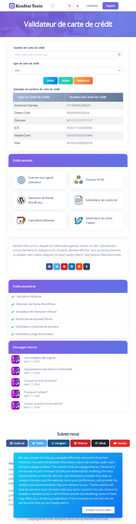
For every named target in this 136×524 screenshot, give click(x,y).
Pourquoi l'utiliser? (36, 392)
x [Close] (120, 455)
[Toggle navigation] (52, 6)
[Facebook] (49, 266)
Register (110, 5)
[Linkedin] (71, 266)
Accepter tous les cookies (98, 509)
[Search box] (69, 5)
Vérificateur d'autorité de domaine (37, 327)
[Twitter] (56, 266)
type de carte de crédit (26, 63)
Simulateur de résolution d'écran (36, 312)
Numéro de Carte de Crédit (28, 47)
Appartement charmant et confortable (48, 369)
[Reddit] (79, 266)
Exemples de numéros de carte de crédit (36, 89)
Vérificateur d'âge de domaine (34, 334)
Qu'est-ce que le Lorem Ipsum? (43, 404)
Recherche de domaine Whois (34, 319)
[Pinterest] (64, 266)
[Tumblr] (86, 266)
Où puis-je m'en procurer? (40, 381)
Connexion (92, 5)
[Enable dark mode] (77, 5)
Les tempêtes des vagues (40, 358)
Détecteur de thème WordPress (35, 304)
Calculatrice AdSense (28, 296)
